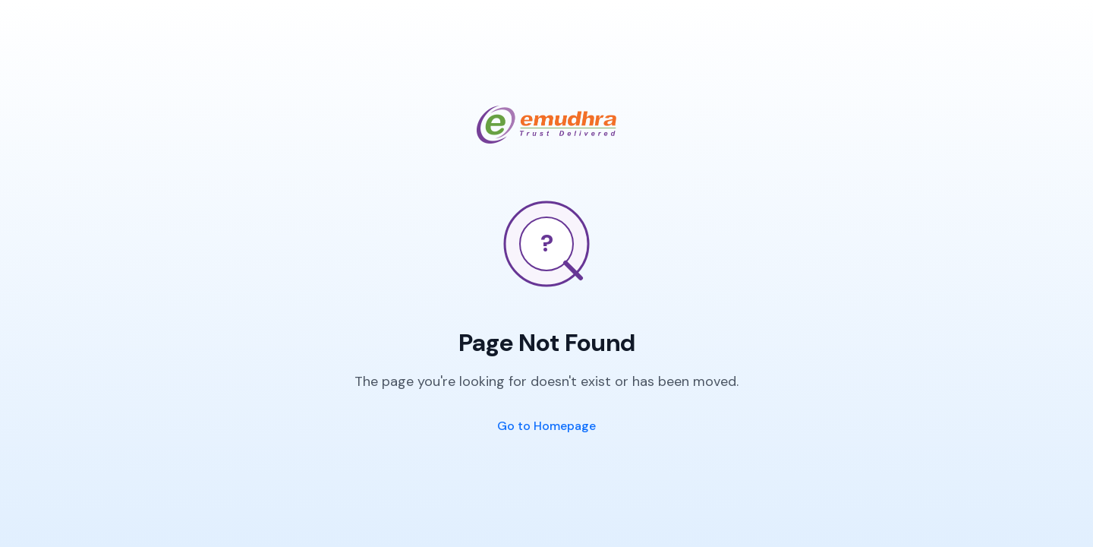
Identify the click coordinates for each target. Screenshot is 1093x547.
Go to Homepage (546, 426)
